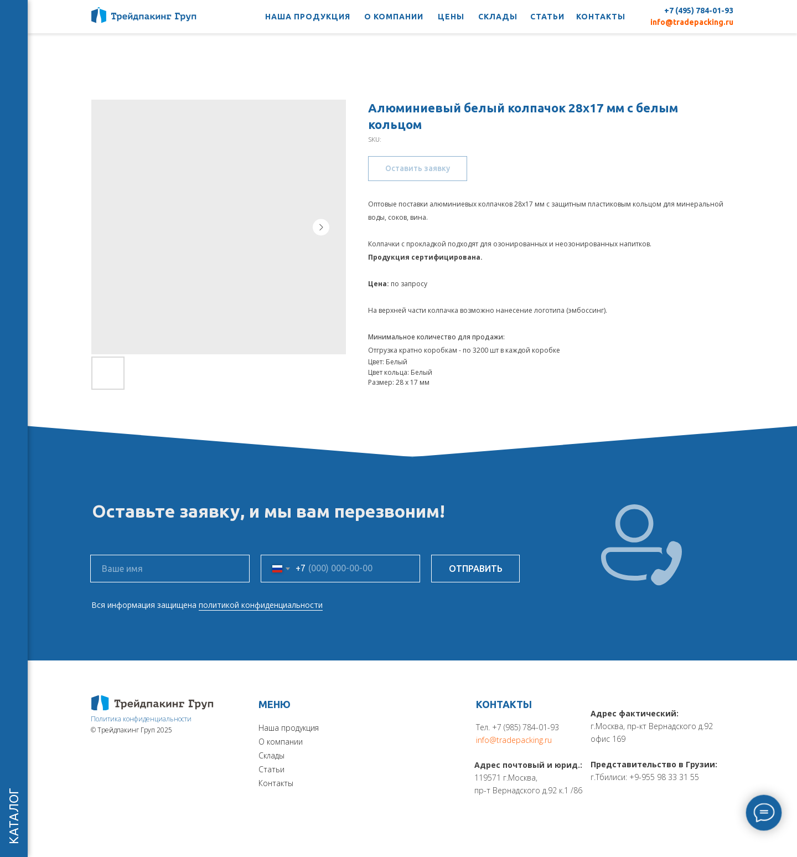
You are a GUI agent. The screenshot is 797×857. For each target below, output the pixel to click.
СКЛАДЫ (497, 16)
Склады (271, 755)
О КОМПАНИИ (393, 16)
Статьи (271, 769)
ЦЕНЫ (451, 16)
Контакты (275, 783)
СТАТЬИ (547, 16)
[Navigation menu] (14, 16)
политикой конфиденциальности (261, 605)
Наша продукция (288, 727)
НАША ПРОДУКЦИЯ (307, 16)
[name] (170, 568)
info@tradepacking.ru (691, 22)
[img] (152, 702)
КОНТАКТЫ (600, 16)
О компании (280, 741)
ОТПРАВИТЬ (476, 569)
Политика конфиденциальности (141, 719)
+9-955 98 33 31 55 (664, 777)
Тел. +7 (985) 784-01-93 (517, 727)
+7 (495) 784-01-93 (698, 10)
